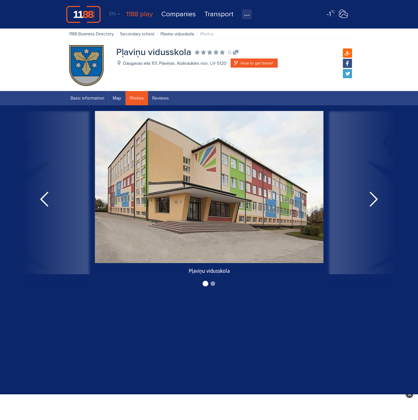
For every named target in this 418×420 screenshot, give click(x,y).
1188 (83, 14)
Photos (137, 98)
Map (117, 98)
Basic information (87, 98)
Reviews (160, 98)
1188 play (139, 14)
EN (114, 14)
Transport (218, 14)
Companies (178, 14)
